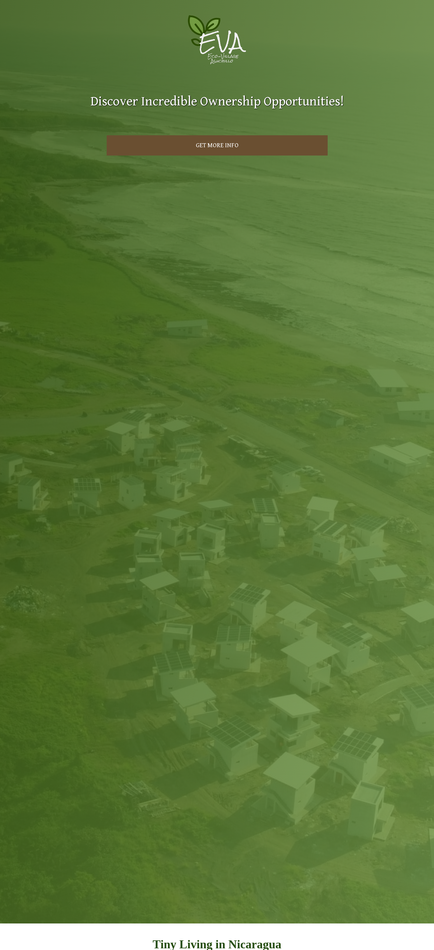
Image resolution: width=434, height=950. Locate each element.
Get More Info (217, 145)
